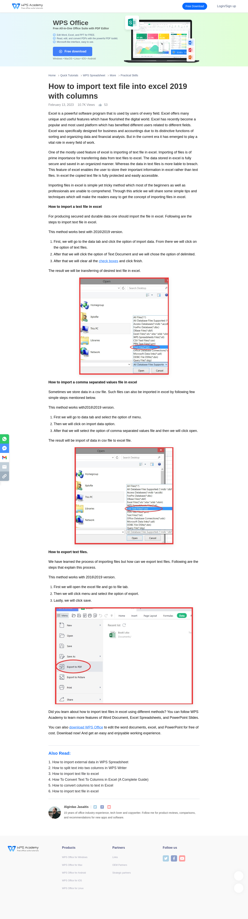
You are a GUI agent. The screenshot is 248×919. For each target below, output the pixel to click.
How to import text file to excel (73, 774)
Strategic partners (121, 872)
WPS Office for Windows (74, 857)
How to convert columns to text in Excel (80, 785)
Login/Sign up (226, 6)
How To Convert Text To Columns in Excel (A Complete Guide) (98, 779)
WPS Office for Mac (72, 865)
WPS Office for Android (74, 872)
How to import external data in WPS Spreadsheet (88, 762)
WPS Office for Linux (73, 888)
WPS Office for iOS (72, 880)
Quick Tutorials (69, 75)
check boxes (108, 261)
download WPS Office (86, 727)
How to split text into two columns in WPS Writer (87, 768)
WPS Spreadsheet (94, 75)
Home (52, 75)
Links (115, 857)
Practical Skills (129, 75)
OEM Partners (119, 865)
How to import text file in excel (73, 791)
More (113, 75)
